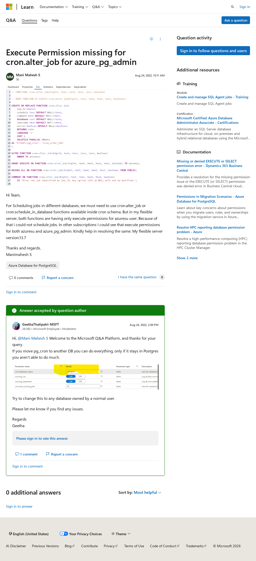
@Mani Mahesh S (33, 338)
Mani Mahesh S (28, 74)
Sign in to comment (21, 292)
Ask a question (235, 20)
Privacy (109, 545)
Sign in (245, 6)
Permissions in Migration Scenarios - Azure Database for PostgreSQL (210, 198)
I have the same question (137, 277)
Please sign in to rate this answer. (42, 438)
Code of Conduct (163, 545)
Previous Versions (45, 545)
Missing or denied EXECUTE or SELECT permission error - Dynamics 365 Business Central (209, 165)
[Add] (151, 39)
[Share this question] (160, 39)
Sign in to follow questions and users (213, 50)
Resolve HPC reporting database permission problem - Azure (211, 229)
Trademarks (195, 545)
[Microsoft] (9, 7)
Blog (68, 545)
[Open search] (233, 6)
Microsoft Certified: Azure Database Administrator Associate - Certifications (207, 120)
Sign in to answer (19, 506)
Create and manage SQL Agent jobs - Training (212, 97)
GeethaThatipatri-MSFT (40, 324)
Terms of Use (134, 545)
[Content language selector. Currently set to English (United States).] (29, 534)
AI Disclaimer (16, 545)
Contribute (89, 545)
